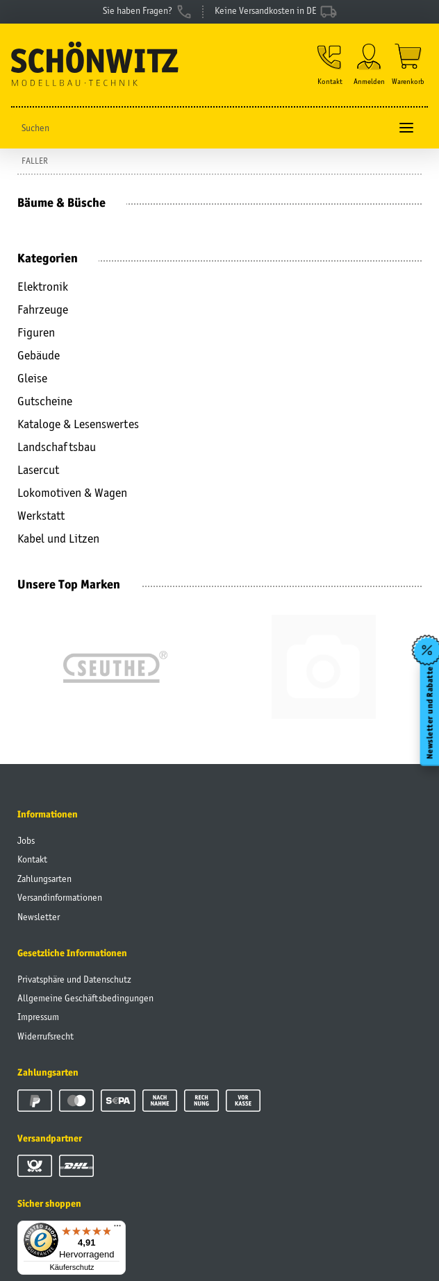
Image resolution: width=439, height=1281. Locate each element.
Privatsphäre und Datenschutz (74, 979)
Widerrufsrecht (45, 1036)
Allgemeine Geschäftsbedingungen (85, 998)
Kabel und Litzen (58, 538)
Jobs (26, 840)
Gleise (32, 378)
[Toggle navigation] (406, 128)
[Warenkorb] (408, 64)
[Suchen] (200, 128)
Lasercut (38, 469)
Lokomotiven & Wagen (72, 492)
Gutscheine (44, 401)
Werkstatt (41, 515)
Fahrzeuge (42, 309)
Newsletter (38, 916)
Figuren (36, 332)
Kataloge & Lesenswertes (78, 424)
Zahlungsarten (44, 878)
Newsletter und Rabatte (429, 712)
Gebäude (38, 355)
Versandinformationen (59, 897)
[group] (115, 667)
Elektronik (42, 286)
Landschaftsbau (56, 447)
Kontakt (32, 859)
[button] (329, 64)
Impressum (38, 1016)
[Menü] (117, 1229)
